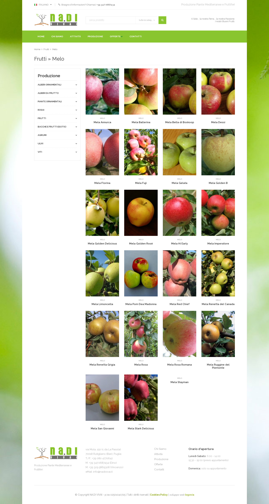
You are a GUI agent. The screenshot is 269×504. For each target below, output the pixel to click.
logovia (189, 494)
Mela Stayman (180, 382)
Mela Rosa (141, 364)
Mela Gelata (179, 183)
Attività (75, 36)
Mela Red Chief (180, 304)
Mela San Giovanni (102, 428)
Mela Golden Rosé (141, 243)
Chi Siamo (57, 36)
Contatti (136, 36)
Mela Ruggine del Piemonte (218, 366)
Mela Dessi (218, 122)
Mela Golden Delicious (102, 243)
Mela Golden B (218, 183)
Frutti (46, 49)
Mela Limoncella (102, 304)
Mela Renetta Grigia (102, 364)
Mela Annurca (102, 122)
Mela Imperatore (218, 243)
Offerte (115, 36)
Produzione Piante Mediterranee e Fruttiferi (208, 4)
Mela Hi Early (179, 243)
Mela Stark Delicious (141, 428)
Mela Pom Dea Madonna (140, 304)
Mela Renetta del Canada (218, 304)
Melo (54, 49)
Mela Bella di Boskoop (179, 122)
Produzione (95, 36)
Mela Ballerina (141, 122)
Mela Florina (102, 183)
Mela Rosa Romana (179, 364)
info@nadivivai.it (103, 471)
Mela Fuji (141, 183)
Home (41, 36)
